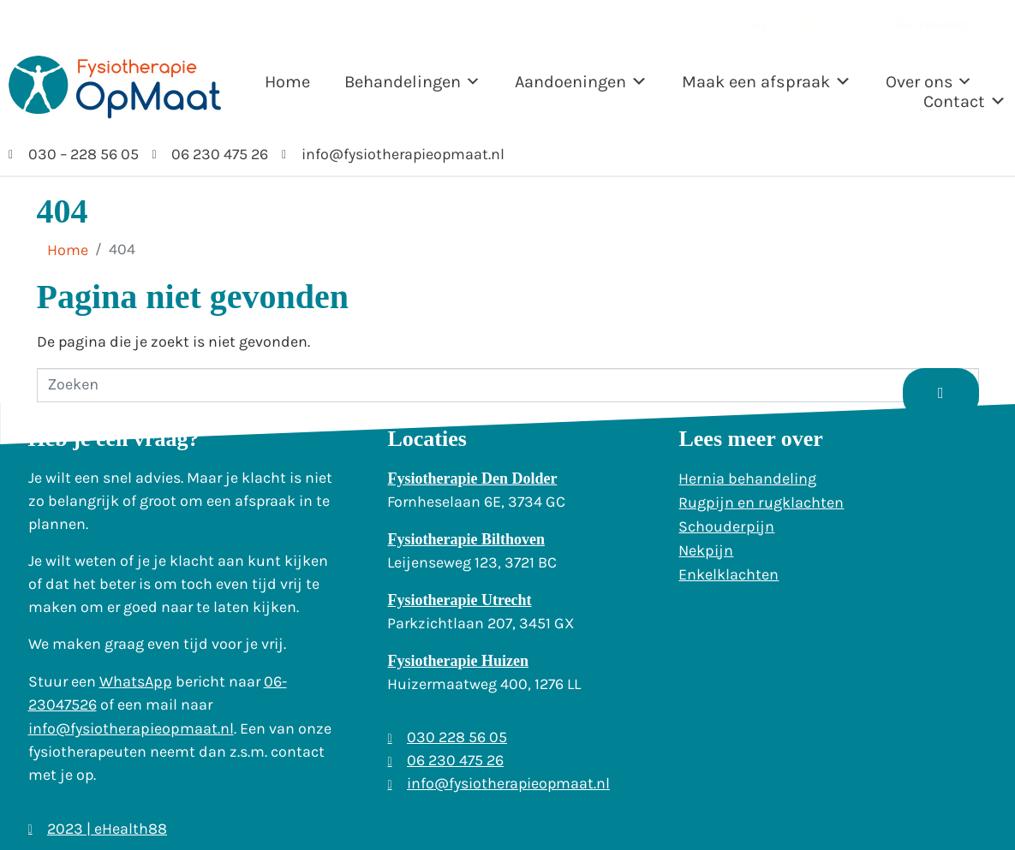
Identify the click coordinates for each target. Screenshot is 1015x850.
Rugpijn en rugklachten (761, 502)
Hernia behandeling (747, 478)
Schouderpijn (726, 526)
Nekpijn (705, 550)
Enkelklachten (728, 574)
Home (287, 82)
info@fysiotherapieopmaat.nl (131, 728)
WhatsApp (135, 681)
